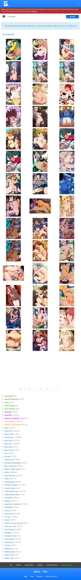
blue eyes (8, 441)
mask (6, 479)
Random (40, 565)
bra (5, 453)
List (11, 565)
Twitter (32, 576)
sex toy (7, 517)
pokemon (8, 415)
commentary (9, 421)
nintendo (8, 412)
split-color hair (10, 526)
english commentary (12, 425)
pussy (6, 510)
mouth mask (9, 488)
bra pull (7, 456)
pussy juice (9, 514)
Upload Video (29, 565)
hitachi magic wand (12, 469)
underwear (8, 542)
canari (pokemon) (11, 399)
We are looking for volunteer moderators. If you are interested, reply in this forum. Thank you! (40, 26)
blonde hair (9, 437)
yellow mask (9, 555)
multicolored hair (11, 491)
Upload (18, 565)
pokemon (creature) (12, 504)
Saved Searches (52, 565)
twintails (7, 533)
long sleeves (9, 476)
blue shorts (9, 450)
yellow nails (9, 558)
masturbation (9, 482)
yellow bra (8, 549)
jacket (6, 472)
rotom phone (9, 409)
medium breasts (11, 485)
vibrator (7, 545)
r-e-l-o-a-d (8, 396)
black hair (8, 431)
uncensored (9, 539)
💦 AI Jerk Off (8, 34)
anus (6, 428)
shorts (6, 520)
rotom (6, 402)
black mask (9, 434)
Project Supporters (51, 576)
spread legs (9, 529)
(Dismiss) (34, 11)
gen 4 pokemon (10, 466)
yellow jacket (9, 552)
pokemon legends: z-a (13, 418)
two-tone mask (10, 536)
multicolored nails (11, 495)
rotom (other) (9, 406)
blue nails (8, 447)
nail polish (8, 498)
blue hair (8, 444)
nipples (7, 501)
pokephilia (8, 507)
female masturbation (12, 463)
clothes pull (9, 460)
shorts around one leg (13, 523)
